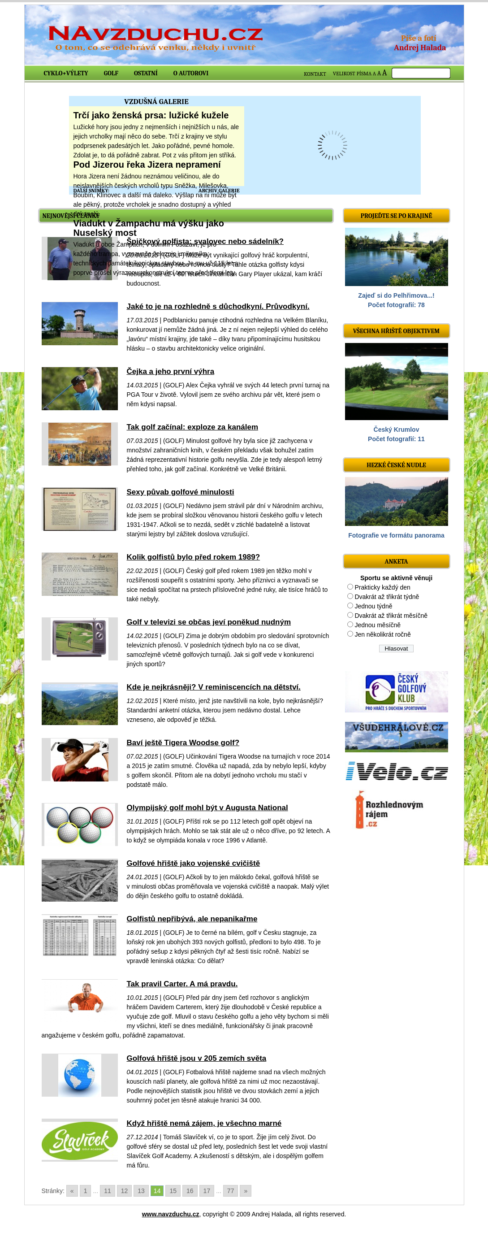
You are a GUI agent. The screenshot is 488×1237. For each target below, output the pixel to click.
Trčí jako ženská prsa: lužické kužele (151, 115)
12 (124, 1190)
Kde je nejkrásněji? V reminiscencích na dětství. (214, 687)
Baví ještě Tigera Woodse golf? (183, 742)
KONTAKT (315, 74)
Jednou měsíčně (377, 625)
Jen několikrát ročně (382, 634)
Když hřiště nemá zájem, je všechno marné (204, 1123)
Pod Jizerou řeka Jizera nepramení (147, 164)
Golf (111, 73)
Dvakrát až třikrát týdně (386, 596)
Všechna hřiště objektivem (396, 331)
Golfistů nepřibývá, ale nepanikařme (192, 919)
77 (230, 1190)
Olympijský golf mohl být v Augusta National (207, 807)
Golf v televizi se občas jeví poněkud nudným (209, 622)
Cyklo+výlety (66, 73)
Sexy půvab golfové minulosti (180, 492)
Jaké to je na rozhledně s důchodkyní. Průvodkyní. (218, 306)
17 (207, 1190)
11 (107, 1190)
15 (173, 1190)
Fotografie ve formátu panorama (396, 535)
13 (141, 1190)
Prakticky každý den (382, 587)
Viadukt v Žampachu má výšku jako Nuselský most (148, 228)
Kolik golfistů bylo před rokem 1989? (193, 557)
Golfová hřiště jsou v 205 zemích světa (197, 1058)
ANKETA (396, 561)
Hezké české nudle (396, 465)
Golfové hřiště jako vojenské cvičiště (193, 863)
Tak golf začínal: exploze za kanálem (193, 427)
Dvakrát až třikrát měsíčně (391, 615)
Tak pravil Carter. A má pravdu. (182, 984)
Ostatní (146, 73)
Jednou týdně (373, 606)
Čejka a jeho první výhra (171, 371)
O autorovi (191, 73)
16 (190, 1190)
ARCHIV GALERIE (219, 190)
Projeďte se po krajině (396, 216)
